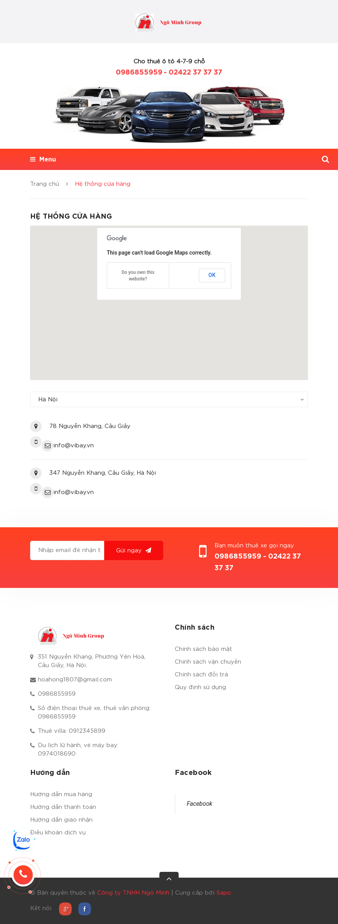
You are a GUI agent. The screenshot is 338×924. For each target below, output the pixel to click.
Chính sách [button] (195, 628)
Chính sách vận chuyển (208, 661)
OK (212, 275)
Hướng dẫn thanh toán (63, 807)
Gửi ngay (133, 550)
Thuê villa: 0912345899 (71, 731)
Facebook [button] (193, 773)
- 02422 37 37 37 (193, 73)
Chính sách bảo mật (203, 649)
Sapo (223, 892)
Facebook (199, 803)
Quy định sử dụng (200, 687)
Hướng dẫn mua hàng (61, 794)
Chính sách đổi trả (201, 674)
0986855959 (139, 73)
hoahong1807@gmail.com (75, 679)
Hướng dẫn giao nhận (61, 819)
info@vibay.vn (73, 445)
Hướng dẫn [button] (50, 773)
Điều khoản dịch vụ (58, 832)
